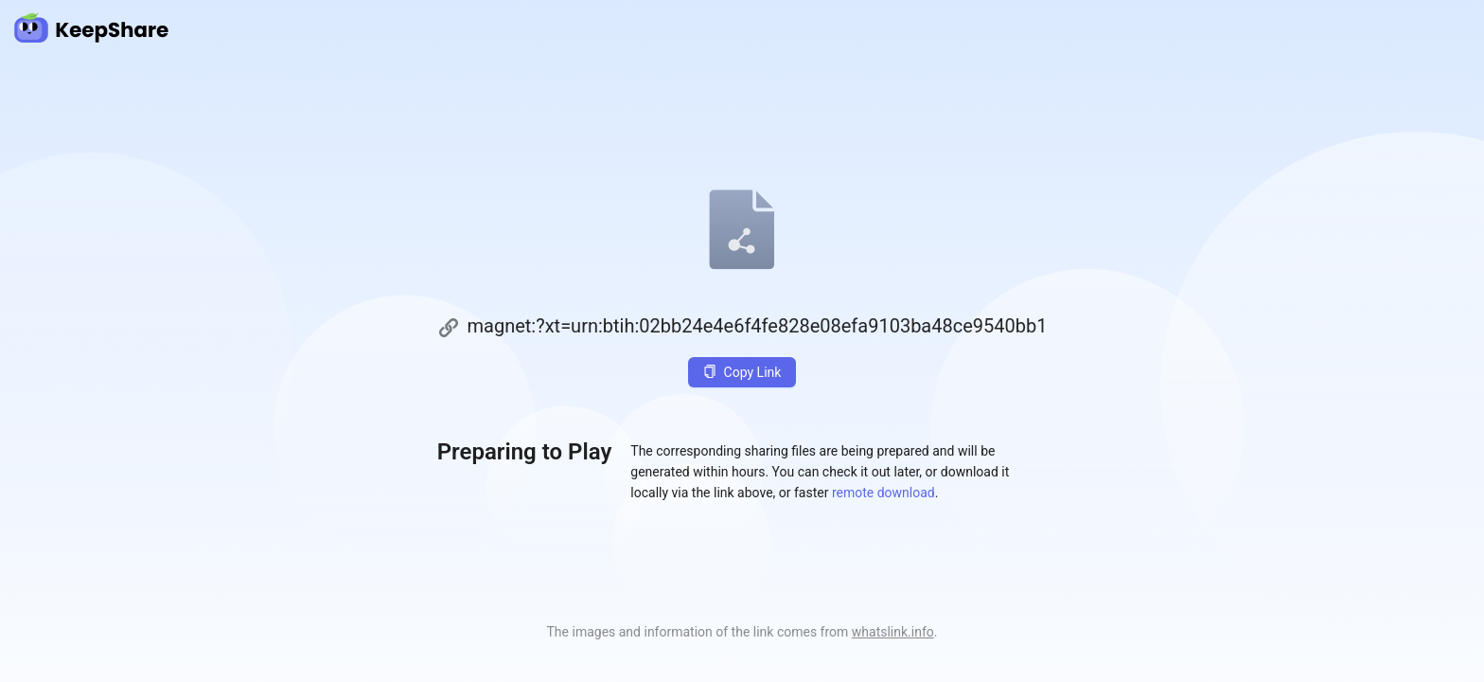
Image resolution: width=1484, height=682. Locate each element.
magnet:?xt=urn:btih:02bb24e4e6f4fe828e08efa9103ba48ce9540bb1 (758, 325)
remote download (883, 492)
